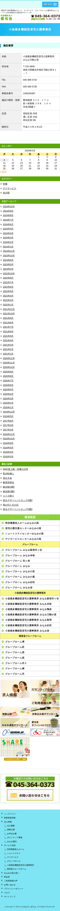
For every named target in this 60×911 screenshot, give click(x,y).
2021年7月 (8, 327)
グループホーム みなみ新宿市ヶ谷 (23, 550)
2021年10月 (9, 313)
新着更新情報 (10, 818)
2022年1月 (8, 305)
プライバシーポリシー (13, 889)
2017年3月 (8, 425)
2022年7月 (8, 282)
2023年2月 (8, 269)
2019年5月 (8, 416)
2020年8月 (8, 376)
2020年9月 (8, 372)
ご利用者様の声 (10, 881)
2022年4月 (8, 296)
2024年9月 (8, 211)
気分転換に (8, 473)
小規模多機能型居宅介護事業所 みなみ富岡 (28, 620)
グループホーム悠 (14, 657)
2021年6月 (8, 331)
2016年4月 (8, 452)
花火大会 (7, 478)
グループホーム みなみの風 (20, 576)
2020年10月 (9, 367)
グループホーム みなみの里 (20, 571)
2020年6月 (8, 385)
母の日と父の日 (11, 505)
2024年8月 (8, 215)
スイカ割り (8, 496)
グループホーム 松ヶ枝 (17, 560)
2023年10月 (9, 255)
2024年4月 (8, 233)
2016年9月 (8, 443)
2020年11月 (9, 363)
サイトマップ (10, 896)
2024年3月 (8, 238)
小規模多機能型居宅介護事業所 (30, 593)
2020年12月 (9, 358)
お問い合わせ (10, 885)
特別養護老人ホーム (15, 849)
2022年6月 (8, 287)
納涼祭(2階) (9, 487)
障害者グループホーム (30, 636)
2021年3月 (8, 345)
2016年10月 (9, 438)
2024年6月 (8, 224)
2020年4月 (8, 394)
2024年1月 (8, 247)
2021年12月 (9, 309)
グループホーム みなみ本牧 (20, 555)
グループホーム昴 (14, 652)
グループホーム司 (14, 674)
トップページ (10, 814)
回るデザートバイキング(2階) (17, 500)
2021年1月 (8, 354)
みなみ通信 (12, 841)
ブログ (7, 893)
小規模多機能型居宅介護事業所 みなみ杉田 (28, 625)
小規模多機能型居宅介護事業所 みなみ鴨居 (28, 609)
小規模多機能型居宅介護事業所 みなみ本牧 (28, 604)
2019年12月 (9, 412)
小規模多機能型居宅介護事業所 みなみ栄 (27, 630)
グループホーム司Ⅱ (16, 663)
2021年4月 (8, 340)
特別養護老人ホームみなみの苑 (22, 523)
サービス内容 (10, 845)
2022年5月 (8, 291)
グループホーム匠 (14, 647)
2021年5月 (8, 336)
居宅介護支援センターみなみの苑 (23, 528)
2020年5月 (8, 389)
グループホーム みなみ (17, 566)
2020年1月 (8, 407)
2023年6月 (8, 260)
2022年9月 (8, 278)
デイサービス (9, 188)
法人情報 (8, 822)
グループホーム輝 (14, 668)
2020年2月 (8, 403)
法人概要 (11, 826)
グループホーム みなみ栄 (18, 587)
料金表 (7, 877)
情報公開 (11, 829)
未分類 (6, 193)
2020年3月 (8, 398)
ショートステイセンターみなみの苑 (24, 533)
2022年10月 (9, 273)
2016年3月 (8, 456)
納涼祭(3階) (9, 491)
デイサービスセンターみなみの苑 (23, 539)
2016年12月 (9, 434)
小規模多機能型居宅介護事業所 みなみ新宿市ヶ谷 (32, 598)
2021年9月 (8, 318)
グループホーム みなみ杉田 (20, 582)
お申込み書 (12, 833)
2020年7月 (8, 380)
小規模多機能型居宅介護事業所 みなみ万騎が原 (30, 614)
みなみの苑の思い (11, 873)
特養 (5, 184)
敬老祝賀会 (8, 482)
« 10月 (3, 171)
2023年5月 (8, 264)
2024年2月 (8, 242)
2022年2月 (8, 300)
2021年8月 (8, 322)
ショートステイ (13, 853)
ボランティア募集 (14, 837)
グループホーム (30, 544)
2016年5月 (8, 448)
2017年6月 (8, 421)
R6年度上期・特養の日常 (15, 469)
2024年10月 (9, 206)
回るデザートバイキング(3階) (17, 509)
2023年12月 (9, 251)
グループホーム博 (14, 641)
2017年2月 (8, 430)
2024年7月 (8, 220)
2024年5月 (8, 229)
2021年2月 (8, 349)
